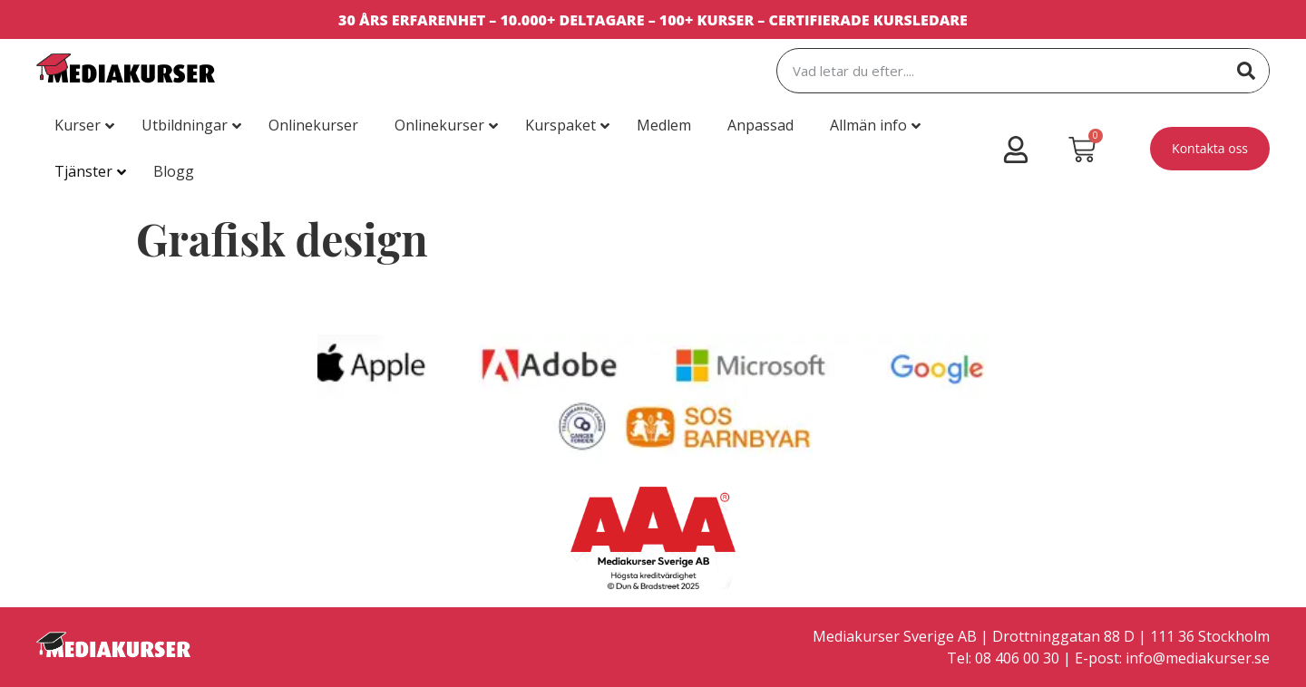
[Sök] (1246, 70)
